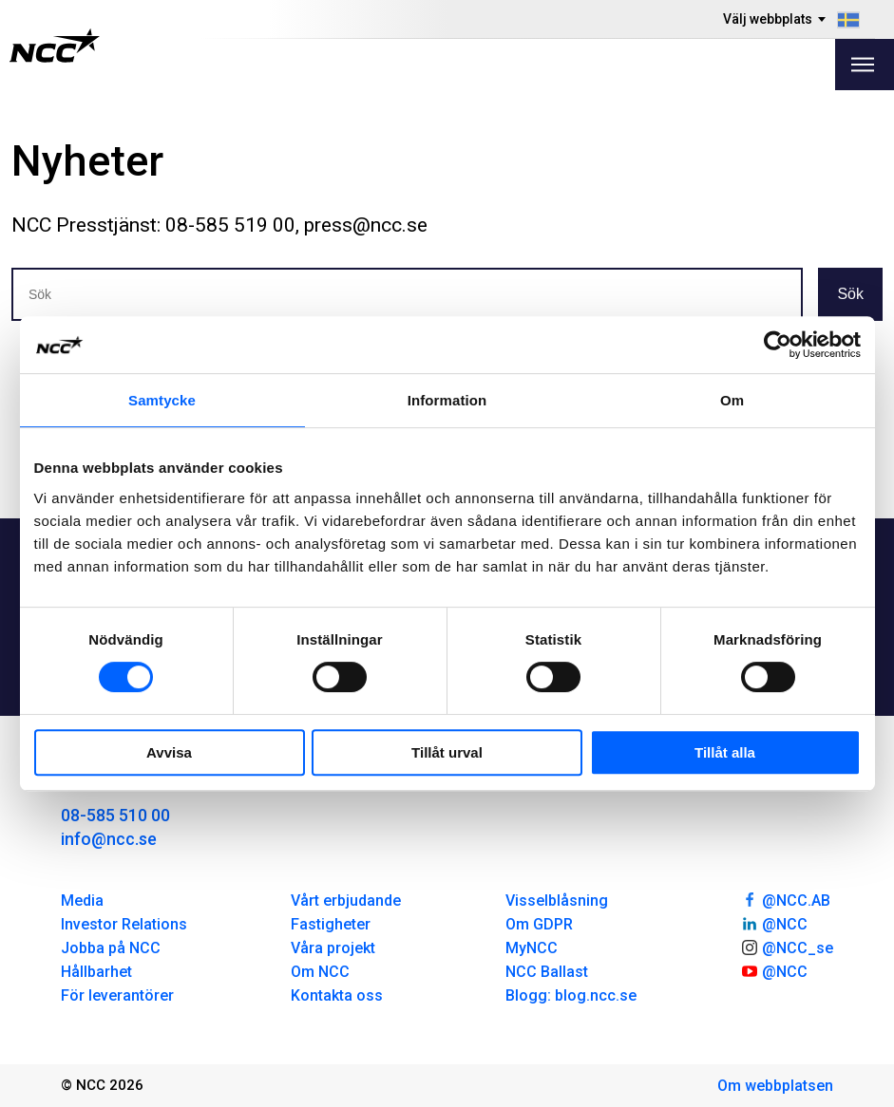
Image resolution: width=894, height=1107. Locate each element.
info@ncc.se (109, 839)
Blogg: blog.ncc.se (571, 995)
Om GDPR (539, 924)
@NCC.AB (785, 899)
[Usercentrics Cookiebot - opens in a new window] (777, 344)
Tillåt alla (724, 752)
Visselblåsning (556, 900)
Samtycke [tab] (162, 400)
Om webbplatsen (775, 1086)
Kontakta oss (337, 995)
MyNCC (531, 948)
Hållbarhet (96, 972)
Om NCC (320, 972)
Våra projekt (333, 948)
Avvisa (169, 752)
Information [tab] (447, 400)
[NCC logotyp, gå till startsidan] (55, 45)
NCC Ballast (546, 972)
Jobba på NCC (111, 948)
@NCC (774, 922)
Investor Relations (124, 924)
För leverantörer (117, 995)
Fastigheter (331, 924)
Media (82, 900)
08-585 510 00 (115, 815)
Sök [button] (850, 294)
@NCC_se (786, 946)
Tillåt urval (447, 752)
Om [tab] (732, 400)
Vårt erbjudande (346, 900)
